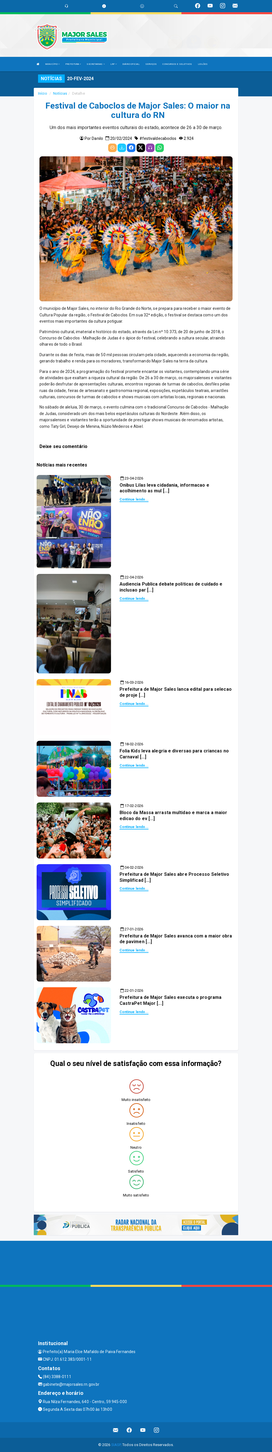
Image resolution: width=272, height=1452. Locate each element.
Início (42, 93)
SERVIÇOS (151, 64)
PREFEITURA (73, 64)
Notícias (60, 93)
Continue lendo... (134, 499)
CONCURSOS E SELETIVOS (177, 64)
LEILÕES (203, 64)
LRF (113, 64)
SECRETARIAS (95, 64)
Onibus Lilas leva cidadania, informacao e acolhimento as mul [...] (164, 488)
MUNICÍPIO (52, 64)
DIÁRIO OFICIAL (130, 64)
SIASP (116, 1445)
